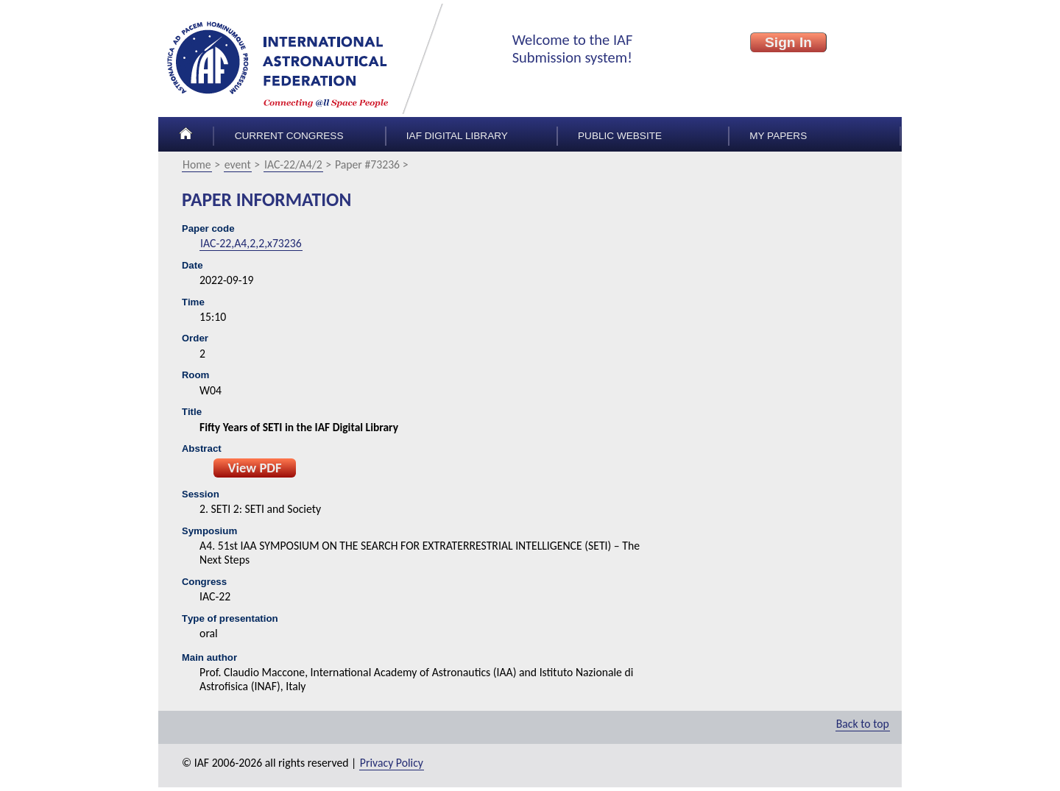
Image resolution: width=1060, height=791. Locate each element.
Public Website (620, 135)
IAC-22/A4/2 (293, 164)
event (238, 164)
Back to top (862, 724)
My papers (778, 135)
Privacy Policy (391, 763)
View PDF (254, 467)
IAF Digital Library (457, 135)
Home (197, 164)
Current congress (289, 135)
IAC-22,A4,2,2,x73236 (251, 243)
